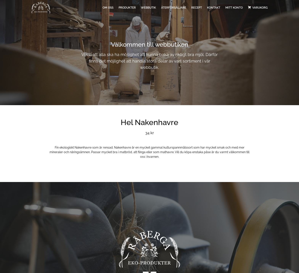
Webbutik (148, 7)
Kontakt (213, 7)
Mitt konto (234, 7)
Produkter (127, 7)
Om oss (108, 7)
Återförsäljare (173, 7)
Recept (196, 7)
